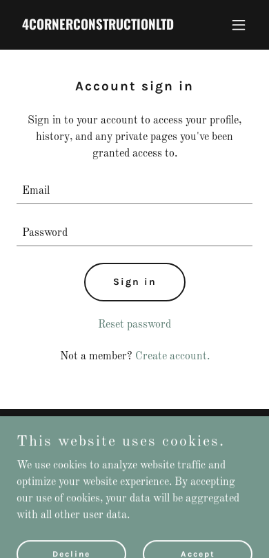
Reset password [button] (134, 324)
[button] (238, 25)
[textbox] (134, 191)
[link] (99, 26)
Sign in (135, 282)
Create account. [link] (172, 356)
